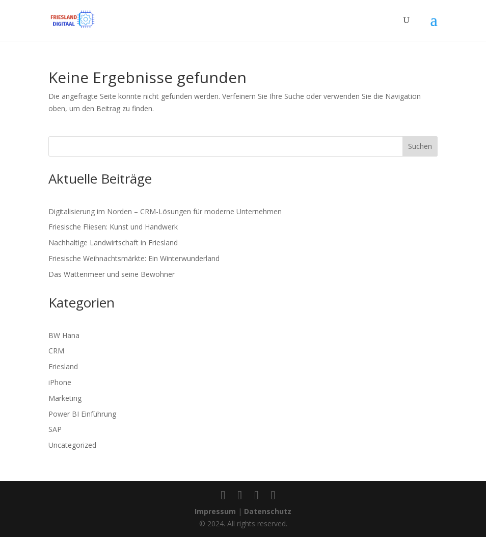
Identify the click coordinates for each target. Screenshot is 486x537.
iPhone (59, 382)
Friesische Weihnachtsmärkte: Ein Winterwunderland (134, 258)
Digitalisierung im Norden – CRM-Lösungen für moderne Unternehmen (165, 211)
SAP (55, 429)
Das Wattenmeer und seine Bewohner (111, 274)
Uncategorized (72, 445)
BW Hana (63, 335)
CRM (56, 350)
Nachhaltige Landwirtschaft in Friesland (113, 242)
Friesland (63, 366)
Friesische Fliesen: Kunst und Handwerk (113, 227)
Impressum (215, 511)
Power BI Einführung (82, 414)
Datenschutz (267, 511)
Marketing (65, 398)
